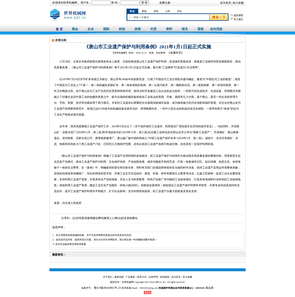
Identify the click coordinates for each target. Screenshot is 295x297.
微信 (95, 218)
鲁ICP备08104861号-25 (107, 287)
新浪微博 (87, 218)
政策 (138, 29)
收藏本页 (175, 52)
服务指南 (119, 277)
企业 (90, 29)
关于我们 (107, 277)
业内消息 (216, 29)
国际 (106, 29)
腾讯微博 (103, 218)
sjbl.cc (158, 281)
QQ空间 (77, 218)
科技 (122, 29)
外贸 (153, 29)
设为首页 (225, 2)
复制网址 (132, 218)
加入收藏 (238, 2)
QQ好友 (122, 218)
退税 (200, 29)
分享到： (66, 218)
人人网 (113, 218)
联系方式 (142, 277)
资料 (169, 29)
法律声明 (153, 277)
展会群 (209, 287)
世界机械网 (70, 2)
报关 (185, 29)
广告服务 (130, 277)
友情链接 (164, 277)
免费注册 (164, 2)
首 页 (59, 29)
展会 (75, 29)
